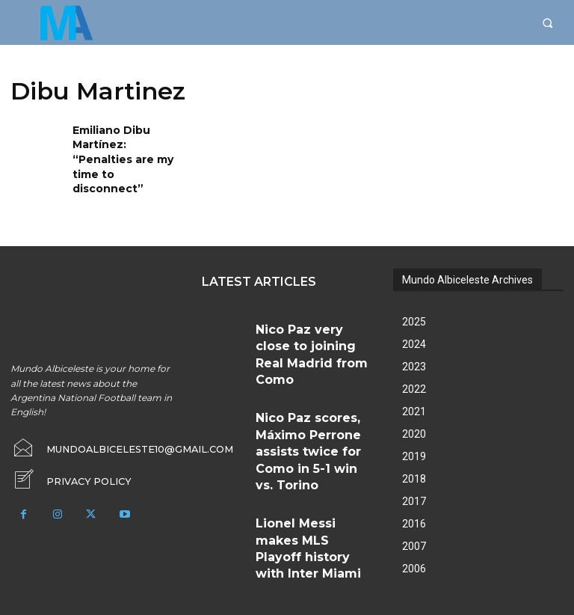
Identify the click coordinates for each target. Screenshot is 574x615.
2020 (414, 411)
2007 (414, 523)
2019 (414, 433)
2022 (414, 366)
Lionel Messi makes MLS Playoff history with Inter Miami (306, 421)
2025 (414, 299)
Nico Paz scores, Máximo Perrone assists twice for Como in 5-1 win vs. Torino (308, 367)
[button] (547, 22)
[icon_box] (66, 453)
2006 (414, 545)
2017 (414, 478)
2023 (414, 343)
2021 (414, 388)
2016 (414, 501)
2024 (414, 321)
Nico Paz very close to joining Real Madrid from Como (306, 314)
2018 (414, 456)
